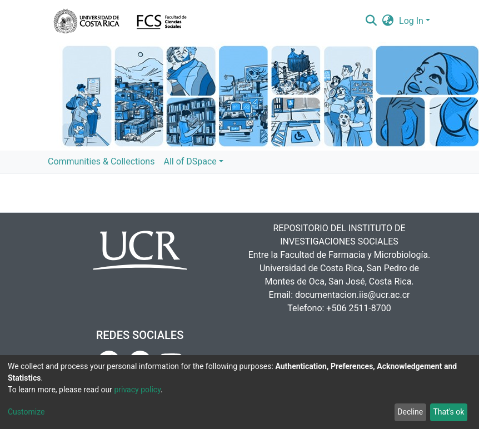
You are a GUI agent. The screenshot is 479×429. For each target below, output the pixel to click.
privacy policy (137, 389)
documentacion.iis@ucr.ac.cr (352, 295)
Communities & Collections (101, 161)
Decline (410, 411)
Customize (26, 411)
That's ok (448, 411)
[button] (388, 21)
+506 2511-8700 (358, 308)
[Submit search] (371, 21)
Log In (411, 21)
